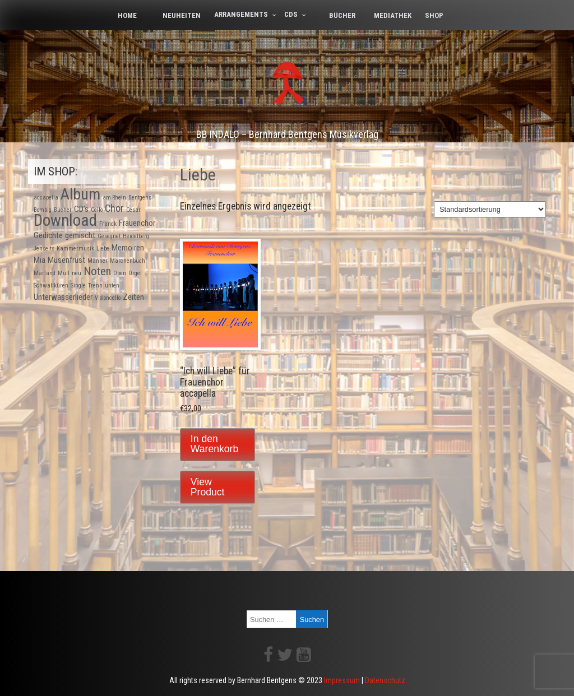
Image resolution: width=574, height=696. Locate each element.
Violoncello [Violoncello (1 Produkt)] (108, 297)
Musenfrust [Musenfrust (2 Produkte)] (66, 260)
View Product (208, 487)
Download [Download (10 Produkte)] (65, 220)
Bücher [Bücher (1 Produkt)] (63, 210)
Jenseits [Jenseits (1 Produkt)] (44, 248)
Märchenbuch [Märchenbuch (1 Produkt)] (127, 261)
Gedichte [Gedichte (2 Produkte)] (48, 235)
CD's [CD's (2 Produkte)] (81, 209)
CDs (291, 14)
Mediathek (392, 15)
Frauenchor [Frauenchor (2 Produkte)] (137, 223)
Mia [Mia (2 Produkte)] (39, 260)
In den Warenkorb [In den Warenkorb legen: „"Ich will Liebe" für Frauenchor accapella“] (214, 443)
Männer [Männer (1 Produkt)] (97, 261)
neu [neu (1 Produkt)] (76, 273)
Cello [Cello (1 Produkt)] (97, 210)
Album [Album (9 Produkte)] (80, 194)
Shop (434, 15)
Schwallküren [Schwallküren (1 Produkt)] (51, 285)
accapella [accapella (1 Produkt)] (46, 197)
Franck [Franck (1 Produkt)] (108, 224)
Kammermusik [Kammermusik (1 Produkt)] (75, 248)
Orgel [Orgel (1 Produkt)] (135, 273)
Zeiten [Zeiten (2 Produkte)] (133, 297)
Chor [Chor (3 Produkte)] (114, 208)
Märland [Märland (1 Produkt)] (44, 273)
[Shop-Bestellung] (490, 209)
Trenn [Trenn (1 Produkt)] (95, 285)
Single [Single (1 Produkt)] (78, 285)
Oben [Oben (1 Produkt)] (119, 273)
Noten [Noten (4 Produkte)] (97, 271)
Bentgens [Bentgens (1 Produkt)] (139, 197)
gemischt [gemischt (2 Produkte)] (80, 235)
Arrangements (241, 14)
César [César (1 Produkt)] (133, 210)
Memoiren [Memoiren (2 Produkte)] (128, 248)
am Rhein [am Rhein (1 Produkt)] (114, 197)
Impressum (342, 680)
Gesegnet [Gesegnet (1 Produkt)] (109, 236)
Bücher (342, 15)
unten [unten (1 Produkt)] (112, 285)
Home (127, 15)
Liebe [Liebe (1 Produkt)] (102, 248)
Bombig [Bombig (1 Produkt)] (43, 210)
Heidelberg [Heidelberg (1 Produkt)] (136, 236)
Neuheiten (182, 15)
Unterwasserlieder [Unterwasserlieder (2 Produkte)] (63, 297)
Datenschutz (385, 680)
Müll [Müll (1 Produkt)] (64, 273)
